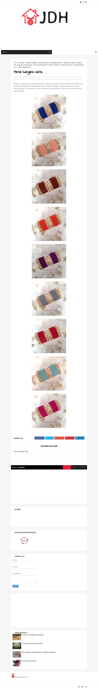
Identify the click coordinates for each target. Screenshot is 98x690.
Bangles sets (77, 77)
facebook (82, 467)
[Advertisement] (49, 32)
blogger (66, 467)
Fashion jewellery (67, 65)
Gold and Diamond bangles (33, 644)
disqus (74, 467)
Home (16, 63)
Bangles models (70, 63)
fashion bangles (54, 65)
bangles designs (32, 63)
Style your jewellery (30, 661)
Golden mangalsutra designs (33, 635)
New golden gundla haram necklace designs (39, 653)
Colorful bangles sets (41, 65)
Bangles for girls (44, 63)
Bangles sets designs (25, 65)
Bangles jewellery (57, 63)
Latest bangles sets (76, 79)
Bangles (22, 63)
